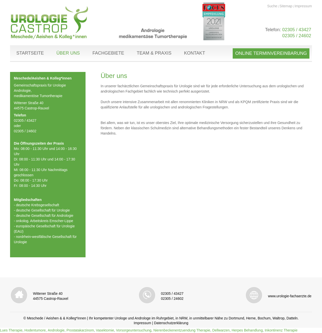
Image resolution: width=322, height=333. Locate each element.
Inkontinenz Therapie (281, 330)
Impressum (303, 6)
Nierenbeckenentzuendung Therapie (181, 330)
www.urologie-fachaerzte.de (289, 296)
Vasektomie (105, 330)
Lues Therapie (11, 330)
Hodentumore (35, 330)
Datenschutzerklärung (171, 323)
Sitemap (285, 6)
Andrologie (56, 330)
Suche (272, 6)
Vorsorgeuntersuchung (133, 330)
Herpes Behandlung (247, 330)
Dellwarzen (221, 330)
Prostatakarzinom (80, 330)
